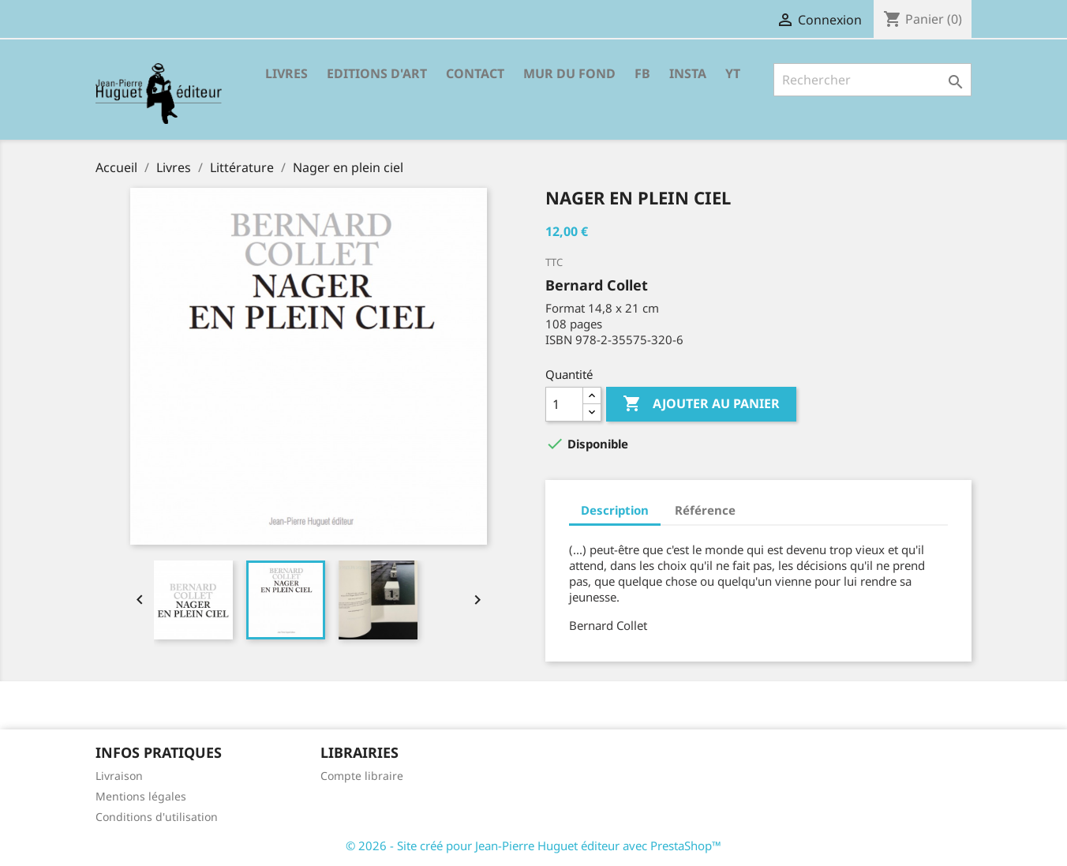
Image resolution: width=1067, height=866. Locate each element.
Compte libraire (361, 775)
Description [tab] (615, 510)
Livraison (119, 775)
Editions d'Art (377, 73)
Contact (475, 73)
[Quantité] (564, 404)
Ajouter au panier (701, 404)
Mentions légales (140, 796)
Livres (286, 73)
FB (642, 73)
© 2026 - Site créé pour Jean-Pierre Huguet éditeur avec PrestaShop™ (533, 845)
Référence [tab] (705, 510)
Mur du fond (569, 73)
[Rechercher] (872, 79)
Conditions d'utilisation (156, 816)
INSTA (687, 73)
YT (732, 73)
